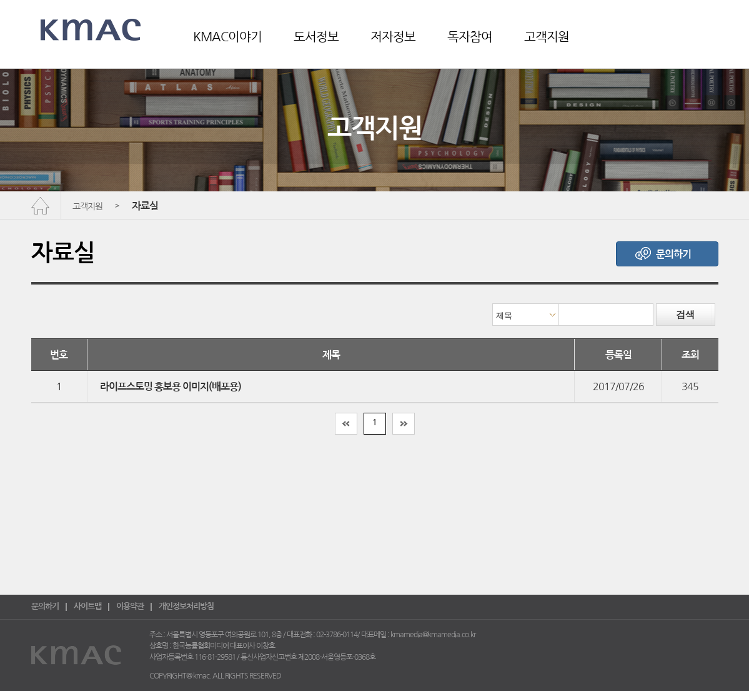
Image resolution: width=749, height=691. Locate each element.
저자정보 (392, 37)
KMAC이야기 (227, 37)
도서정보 (316, 37)
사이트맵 (87, 606)
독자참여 (469, 37)
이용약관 (130, 606)
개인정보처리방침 (186, 606)
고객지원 (546, 37)
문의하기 (45, 606)
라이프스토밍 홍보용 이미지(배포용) (170, 386)
